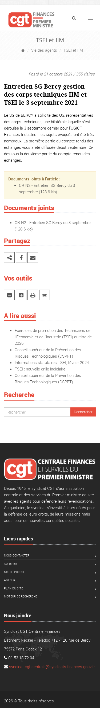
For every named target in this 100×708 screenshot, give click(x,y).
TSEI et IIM (73, 50)
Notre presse (14, 572)
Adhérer (10, 564)
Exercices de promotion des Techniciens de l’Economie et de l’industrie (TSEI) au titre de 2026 (53, 337)
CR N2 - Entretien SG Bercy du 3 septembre (53, 222)
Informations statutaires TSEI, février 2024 (52, 362)
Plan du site (13, 588)
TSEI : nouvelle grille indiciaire (40, 369)
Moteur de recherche (20, 596)
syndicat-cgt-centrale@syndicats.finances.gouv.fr (52, 666)
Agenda (9, 580)
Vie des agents (44, 50)
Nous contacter (16, 555)
